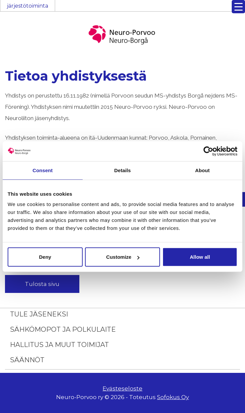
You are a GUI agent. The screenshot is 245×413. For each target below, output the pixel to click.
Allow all (200, 257)
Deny (45, 257)
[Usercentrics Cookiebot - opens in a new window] (208, 151)
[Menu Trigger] (238, 6)
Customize (122, 257)
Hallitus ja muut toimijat (59, 345)
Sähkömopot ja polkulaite (63, 329)
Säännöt (27, 360)
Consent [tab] (43, 170)
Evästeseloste (122, 388)
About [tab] (202, 170)
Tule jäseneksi (39, 314)
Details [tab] (122, 170)
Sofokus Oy (173, 397)
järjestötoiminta (27, 6)
